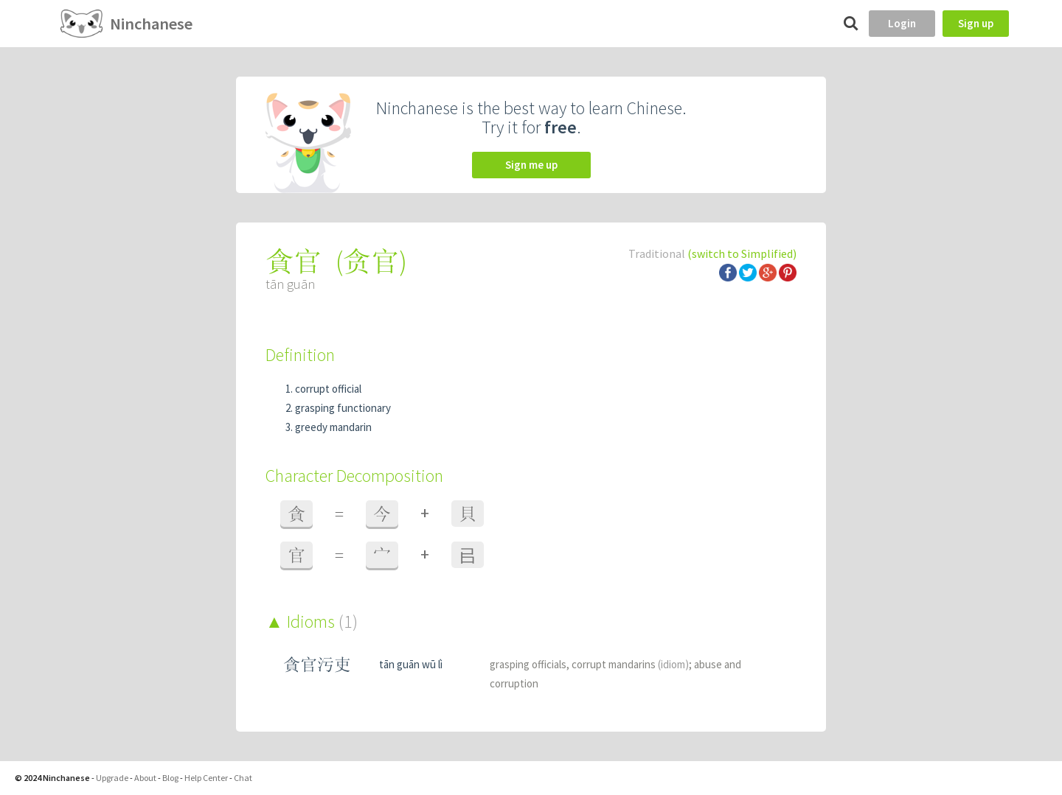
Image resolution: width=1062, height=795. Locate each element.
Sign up (975, 23)
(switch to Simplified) (741, 253)
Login (902, 23)
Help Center (206, 777)
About (145, 777)
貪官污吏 (317, 664)
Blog (170, 777)
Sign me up (531, 165)
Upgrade (112, 777)
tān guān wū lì (410, 664)
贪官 (371, 261)
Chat (243, 777)
